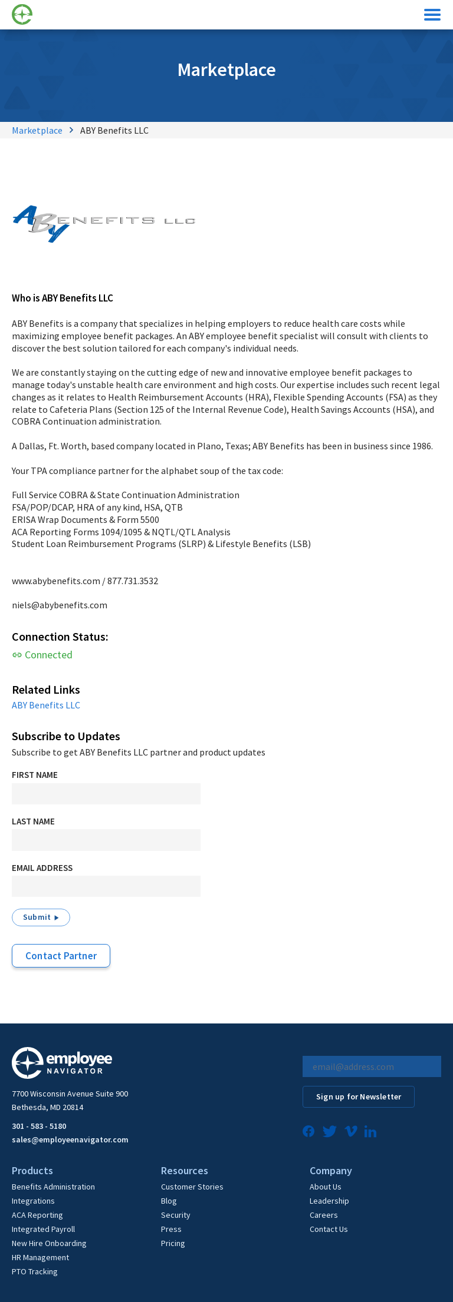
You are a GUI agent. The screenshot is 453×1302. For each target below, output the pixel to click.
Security (176, 1215)
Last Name (33, 821)
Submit (37, 917)
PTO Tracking (35, 1271)
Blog (169, 1200)
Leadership (329, 1200)
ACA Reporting (37, 1215)
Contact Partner (61, 955)
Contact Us (329, 1229)
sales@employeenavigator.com (70, 1139)
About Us (326, 1186)
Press (171, 1229)
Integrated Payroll (43, 1229)
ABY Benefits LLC (46, 705)
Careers (324, 1215)
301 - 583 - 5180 (39, 1126)
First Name (35, 775)
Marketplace (37, 130)
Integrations (33, 1200)
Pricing (173, 1243)
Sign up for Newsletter (358, 1096)
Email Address (42, 868)
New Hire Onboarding (49, 1243)
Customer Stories (192, 1186)
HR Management (40, 1257)
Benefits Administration (53, 1186)
